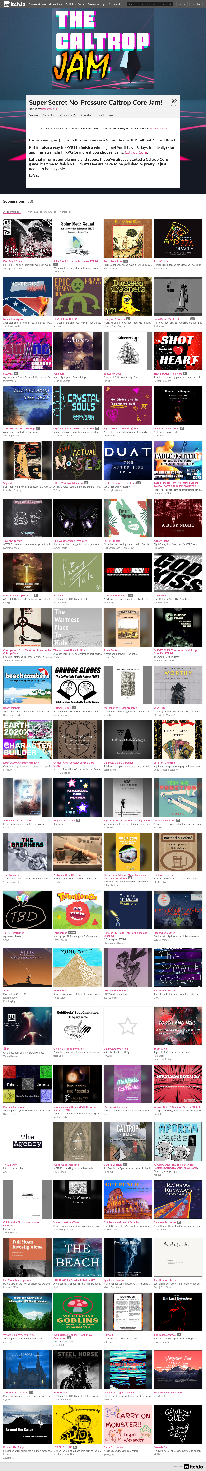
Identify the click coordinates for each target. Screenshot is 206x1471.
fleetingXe (58, 1056)
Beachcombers (11, 708)
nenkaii (157, 1175)
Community (115, 4)
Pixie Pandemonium (115, 990)
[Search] (170, 4)
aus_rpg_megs (110, 998)
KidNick (158, 1454)
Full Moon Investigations (17, 1280)
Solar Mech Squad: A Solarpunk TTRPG (75, 261)
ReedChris (159, 1114)
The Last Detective (165, 1335)
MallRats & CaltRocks (116, 1107)
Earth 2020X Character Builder (21, 762)
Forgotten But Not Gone (168, 1392)
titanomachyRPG (51, 108)
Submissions (52, 115)
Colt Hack (108, 1172)
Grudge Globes (62, 708)
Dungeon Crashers (114, 319)
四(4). (6, 1048)
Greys (6, 940)
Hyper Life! (109, 657)
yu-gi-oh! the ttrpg (164, 762)
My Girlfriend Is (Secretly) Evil (121, 428)
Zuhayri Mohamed (12, 1056)
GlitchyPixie (159, 435)
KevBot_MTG (59, 824)
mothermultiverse (62, 715)
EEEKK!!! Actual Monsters (68, 483)
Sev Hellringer (10, 1232)
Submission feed (113, 115)
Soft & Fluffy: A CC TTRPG (18, 820)
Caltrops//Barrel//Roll (116, 1048)
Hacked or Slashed (164, 932)
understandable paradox (166, 770)
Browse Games (37, 4)
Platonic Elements (13, 1107)
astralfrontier (160, 1396)
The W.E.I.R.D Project (15, 1392)
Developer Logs (97, 4)
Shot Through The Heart (168, 373)
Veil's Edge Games (12, 435)
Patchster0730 (10, 1287)
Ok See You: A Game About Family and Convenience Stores (125, 877)
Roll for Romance (162, 381)
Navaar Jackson (161, 1342)
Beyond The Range (14, 1447)
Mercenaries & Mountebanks (120, 708)
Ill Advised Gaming (12, 490)
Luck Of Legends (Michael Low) (119, 548)
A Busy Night (161, 540)
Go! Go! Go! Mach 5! (115, 595)
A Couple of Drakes (13, 268)
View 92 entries (159, 128)
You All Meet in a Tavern (67, 1222)
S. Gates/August (11, 882)
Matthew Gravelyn (62, 435)
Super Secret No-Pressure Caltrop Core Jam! (95, 102)
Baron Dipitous (111, 770)
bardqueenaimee (61, 1117)
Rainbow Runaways (165, 1222)
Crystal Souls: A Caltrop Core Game (73, 428)
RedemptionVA (10, 998)
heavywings (109, 827)
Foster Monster (112, 540)
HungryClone (59, 998)
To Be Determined (13, 932)
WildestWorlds (161, 940)
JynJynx (108, 1056)
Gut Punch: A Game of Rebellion (122, 1222)
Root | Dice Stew (162, 1287)
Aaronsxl (108, 1400)
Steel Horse (60, 1392)
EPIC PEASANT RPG (65, 319)
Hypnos (7, 1400)
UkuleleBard (160, 1229)
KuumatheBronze (62, 1400)
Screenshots (92, 115)
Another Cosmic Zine (63, 1454)
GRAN (157, 998)
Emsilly (56, 882)
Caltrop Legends (113, 1164)
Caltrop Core (136, 152)
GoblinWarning (111, 435)
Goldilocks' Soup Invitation (68, 1048)
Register (196, 4)
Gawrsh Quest (162, 1447)
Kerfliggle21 (9, 603)
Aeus (6, 990)
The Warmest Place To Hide (69, 650)
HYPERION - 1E (62, 1447)
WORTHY (159, 708)
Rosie (56, 657)
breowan (57, 326)
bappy (107, 1114)
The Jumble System (165, 990)
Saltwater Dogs (112, 373)
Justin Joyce (160, 326)
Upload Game (75, 4)
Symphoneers (60, 548)
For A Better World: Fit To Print (171, 319)
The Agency (10, 1164)
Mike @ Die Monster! (164, 715)
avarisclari (8, 1342)
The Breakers (11, 875)
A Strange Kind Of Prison (67, 875)
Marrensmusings (61, 773)
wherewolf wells (162, 268)
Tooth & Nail (161, 1048)
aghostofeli (58, 1345)
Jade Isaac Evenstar (13, 660)
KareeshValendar (11, 548)
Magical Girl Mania (64, 820)
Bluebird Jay (160, 882)
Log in (182, 4)
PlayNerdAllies (111, 1229)
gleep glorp (109, 1454)
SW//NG (8, 373)
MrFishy (108, 381)
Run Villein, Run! (113, 261)
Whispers (58, 373)
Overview (34, 115)
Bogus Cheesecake (12, 715)
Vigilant (7, 483)
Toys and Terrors (12, 540)
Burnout (108, 1335)
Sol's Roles (109, 1342)
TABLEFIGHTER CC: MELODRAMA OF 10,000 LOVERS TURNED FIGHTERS (176, 485)
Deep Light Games (113, 490)
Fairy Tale (58, 595)
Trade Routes (111, 650)
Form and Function (164, 820)
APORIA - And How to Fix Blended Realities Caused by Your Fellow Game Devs (175, 1168)
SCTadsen (108, 715)
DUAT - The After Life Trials (120, 483)
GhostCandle (59, 1172)
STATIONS (8, 770)
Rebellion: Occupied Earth (18, 595)
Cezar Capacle (60, 940)
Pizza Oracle (161, 261)
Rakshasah (159, 1056)
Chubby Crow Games (114, 326)
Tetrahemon (60, 932)
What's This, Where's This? (18, 1335)
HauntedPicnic (161, 603)
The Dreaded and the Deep (19, 428)
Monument (59, 990)
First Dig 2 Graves (13, 261)
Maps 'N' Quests (61, 381)
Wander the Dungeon (166, 428)
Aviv (5, 1172)
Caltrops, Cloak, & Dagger (118, 762)
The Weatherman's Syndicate (70, 540)
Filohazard (159, 548)
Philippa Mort (60, 603)
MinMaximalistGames (114, 943)
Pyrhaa (6, 1454)
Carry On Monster (114, 1447)
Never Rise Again (13, 319)
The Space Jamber (12, 326)
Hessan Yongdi (111, 268)
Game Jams (55, 4)
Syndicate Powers (114, 1280)
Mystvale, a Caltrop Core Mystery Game (127, 820)
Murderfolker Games (164, 660)
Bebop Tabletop (111, 885)
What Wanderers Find (66, 1164)
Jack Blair (158, 827)
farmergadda (9, 381)
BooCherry (109, 603)
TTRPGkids (58, 271)
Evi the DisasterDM (13, 827)
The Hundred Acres (165, 1280)
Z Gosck (57, 490)
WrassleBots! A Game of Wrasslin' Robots (177, 1107)
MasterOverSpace (112, 1287)
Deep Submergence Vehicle (119, 1392)
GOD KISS (160, 595)
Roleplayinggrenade (63, 1229)
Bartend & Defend (164, 875)
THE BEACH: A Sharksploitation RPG (74, 1280)
